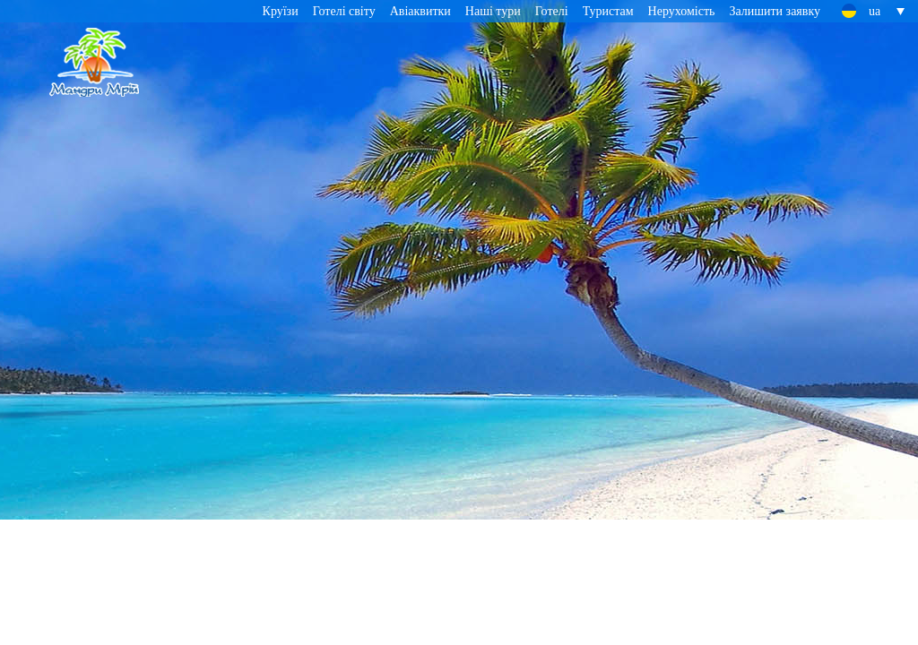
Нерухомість (681, 11)
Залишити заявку (774, 11)
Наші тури (493, 11)
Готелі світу (344, 11)
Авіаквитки (420, 11)
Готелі (551, 11)
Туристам (608, 11)
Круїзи (281, 11)
